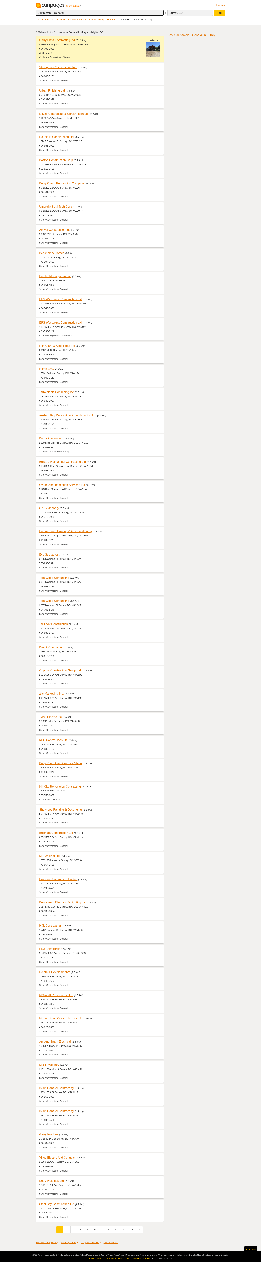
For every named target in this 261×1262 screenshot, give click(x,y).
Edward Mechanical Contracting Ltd (62, 461)
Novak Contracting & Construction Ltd (64, 113)
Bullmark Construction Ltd (56, 832)
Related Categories (46, 1242)
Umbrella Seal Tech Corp (55, 206)
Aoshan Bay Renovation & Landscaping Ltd (67, 415)
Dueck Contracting (51, 647)
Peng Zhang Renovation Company (61, 183)
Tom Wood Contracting (54, 577)
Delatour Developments (54, 972)
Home (91, 1258)
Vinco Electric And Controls (57, 1157)
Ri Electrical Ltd (49, 856)
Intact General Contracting (56, 1088)
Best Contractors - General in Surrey (191, 35)
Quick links (251, 1249)
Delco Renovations (51, 438)
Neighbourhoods (90, 1242)
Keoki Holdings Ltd (51, 1180)
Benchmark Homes (51, 253)
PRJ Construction (50, 948)
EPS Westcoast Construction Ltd (60, 299)
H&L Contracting (50, 925)
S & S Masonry (49, 508)
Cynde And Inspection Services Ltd (62, 484)
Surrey (92, 19)
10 (123, 1229)
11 (131, 1229)
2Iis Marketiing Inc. (51, 693)
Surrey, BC (176, 12)
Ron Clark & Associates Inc (57, 345)
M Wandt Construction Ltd (56, 995)
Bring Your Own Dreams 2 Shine (60, 763)
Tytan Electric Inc (50, 716)
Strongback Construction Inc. (58, 67)
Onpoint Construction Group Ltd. (60, 670)
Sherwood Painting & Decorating (60, 809)
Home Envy (46, 368)
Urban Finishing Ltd (52, 90)
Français (220, 5)
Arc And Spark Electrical (55, 1041)
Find (220, 13)
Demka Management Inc (55, 276)
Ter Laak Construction (53, 624)
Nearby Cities (68, 1242)
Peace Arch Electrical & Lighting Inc (62, 902)
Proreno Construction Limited (58, 879)
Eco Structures (49, 554)
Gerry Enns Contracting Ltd (57, 40)
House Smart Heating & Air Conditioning (65, 531)
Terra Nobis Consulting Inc (56, 392)
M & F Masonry (49, 1064)
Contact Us (100, 1258)
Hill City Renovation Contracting (60, 786)
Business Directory (141, 1258)
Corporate (111, 1258)
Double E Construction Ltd (56, 136)
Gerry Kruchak (48, 1134)
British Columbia (77, 19)
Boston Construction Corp (56, 160)
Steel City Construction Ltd (56, 1204)
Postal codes (111, 1242)
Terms (129, 1258)
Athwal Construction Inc (54, 229)
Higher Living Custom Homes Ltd (60, 1018)
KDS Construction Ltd (53, 740)
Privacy (121, 1258)
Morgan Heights (106, 19)
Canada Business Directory (50, 19)
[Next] (139, 1229)
